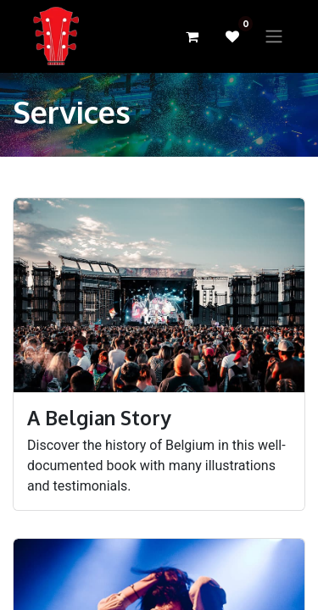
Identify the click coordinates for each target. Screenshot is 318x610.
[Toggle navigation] (274, 37)
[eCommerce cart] (192, 36)
